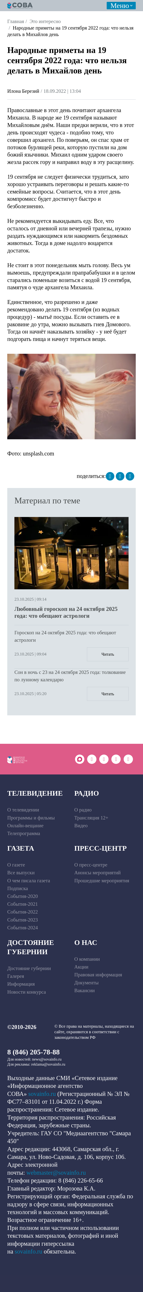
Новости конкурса (26, 992)
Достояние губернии (30, 947)
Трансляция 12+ (91, 818)
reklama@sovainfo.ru (48, 1064)
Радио (86, 793)
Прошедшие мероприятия (101, 880)
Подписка (17, 888)
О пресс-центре (90, 865)
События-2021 (22, 904)
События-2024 (22, 927)
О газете (16, 865)
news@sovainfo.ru (46, 1059)
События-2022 (22, 912)
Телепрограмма (23, 833)
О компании (87, 959)
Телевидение (35, 793)
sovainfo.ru (42, 1093)
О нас (85, 942)
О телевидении (23, 810)
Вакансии (84, 990)
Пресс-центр (100, 848)
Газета (20, 848)
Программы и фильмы (31, 818)
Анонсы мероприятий (97, 872)
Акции (81, 967)
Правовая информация (98, 974)
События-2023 (22, 920)
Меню (119, 5)
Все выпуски (21, 872)
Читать (107, 654)
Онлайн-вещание (25, 825)
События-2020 (22, 896)
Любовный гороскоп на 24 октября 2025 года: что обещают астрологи (65, 612)
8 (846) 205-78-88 (33, 1052)
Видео (81, 825)
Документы (86, 982)
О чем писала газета (28, 880)
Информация (21, 984)
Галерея (15, 976)
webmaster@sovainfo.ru (56, 1172)
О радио (83, 810)
